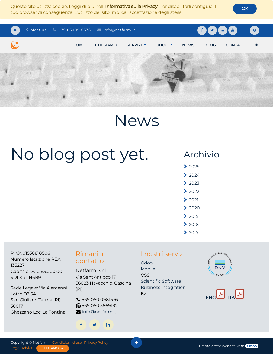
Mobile (148, 269)
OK (245, 8)
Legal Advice (22, 348)
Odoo (147, 263)
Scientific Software (161, 281)
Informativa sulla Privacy (131, 6)
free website (225, 346)
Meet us (36, 30)
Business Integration (163, 287)
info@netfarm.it (119, 30)
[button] (257, 45)
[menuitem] (79, 45)
